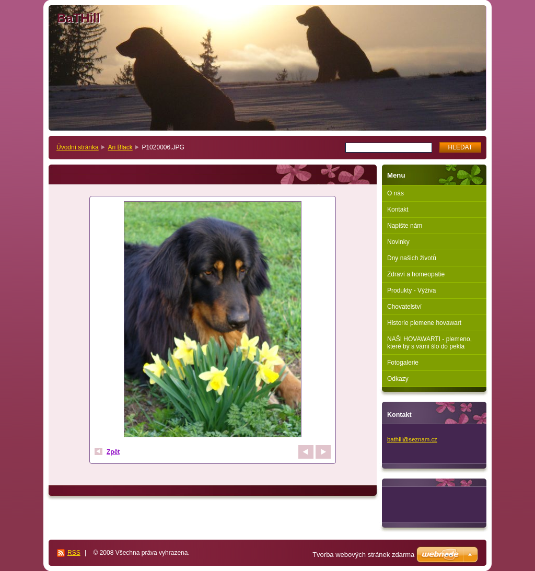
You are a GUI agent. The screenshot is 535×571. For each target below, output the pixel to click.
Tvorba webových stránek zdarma (363, 554)
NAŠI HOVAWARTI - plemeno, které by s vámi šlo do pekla (429, 342)
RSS (73, 552)
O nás (395, 193)
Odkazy (398, 378)
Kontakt (398, 209)
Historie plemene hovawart (424, 323)
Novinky (398, 242)
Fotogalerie (402, 362)
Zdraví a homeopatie (416, 274)
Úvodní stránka (77, 147)
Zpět (113, 452)
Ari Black (120, 147)
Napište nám (404, 225)
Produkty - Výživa (411, 290)
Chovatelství (404, 306)
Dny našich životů (411, 258)
